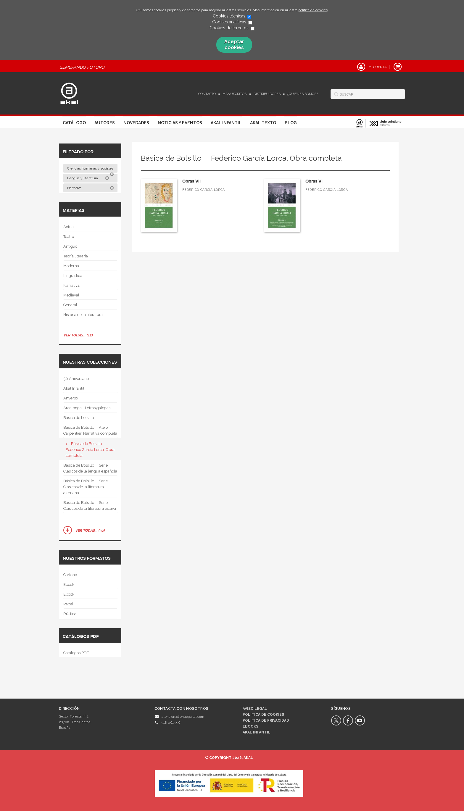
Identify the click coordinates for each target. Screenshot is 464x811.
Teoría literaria (75, 256)
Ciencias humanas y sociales (90, 169)
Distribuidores (267, 94)
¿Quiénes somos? (302, 94)
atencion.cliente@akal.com (183, 717)
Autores (104, 122)
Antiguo (70, 246)
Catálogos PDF (76, 653)
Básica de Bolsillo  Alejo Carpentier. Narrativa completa (90, 430)
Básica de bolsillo (78, 417)
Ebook (68, 584)
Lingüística (72, 275)
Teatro (68, 236)
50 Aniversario (76, 378)
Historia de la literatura (83, 314)
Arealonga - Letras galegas (86, 408)
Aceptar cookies (234, 44)
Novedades (136, 122)
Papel (68, 604)
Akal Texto (263, 122)
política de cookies (313, 10)
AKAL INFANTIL (256, 732)
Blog (291, 122)
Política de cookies (263, 714)
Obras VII (191, 181)
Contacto (207, 94)
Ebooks (250, 726)
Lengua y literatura (88, 178)
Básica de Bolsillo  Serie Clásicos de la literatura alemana (85, 487)
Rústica (69, 614)
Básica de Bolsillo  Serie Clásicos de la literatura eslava (89, 505)
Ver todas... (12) (78, 335)
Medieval (71, 295)
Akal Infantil (226, 122)
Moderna (71, 266)
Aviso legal (255, 709)
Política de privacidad (266, 720)
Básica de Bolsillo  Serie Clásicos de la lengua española (90, 468)
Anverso (70, 398)
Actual (69, 227)
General (70, 305)
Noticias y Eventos (180, 122)
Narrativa (90, 188)
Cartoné (70, 575)
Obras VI (314, 181)
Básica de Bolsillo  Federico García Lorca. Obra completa (90, 449)
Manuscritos (234, 94)
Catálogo (74, 122)
